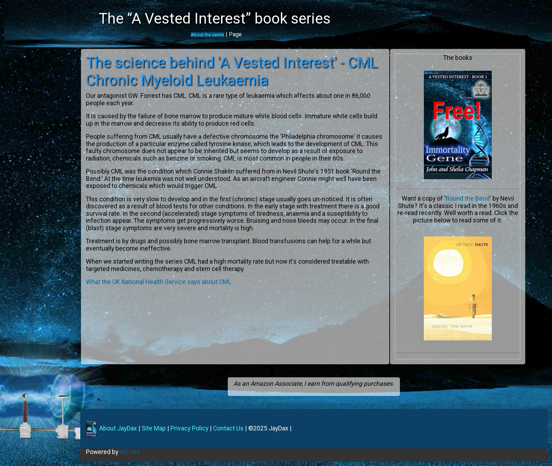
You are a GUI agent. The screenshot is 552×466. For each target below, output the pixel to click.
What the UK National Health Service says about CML (171, 289)
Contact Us (240, 428)
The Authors (21, 77)
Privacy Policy (201, 428)
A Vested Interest (28, 67)
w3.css (142, 451)
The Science (21, 105)
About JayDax (129, 428)
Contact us (19, 124)
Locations (18, 86)
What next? (19, 114)
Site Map (165, 428)
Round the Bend (472, 198)
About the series (207, 34)
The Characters (25, 96)
